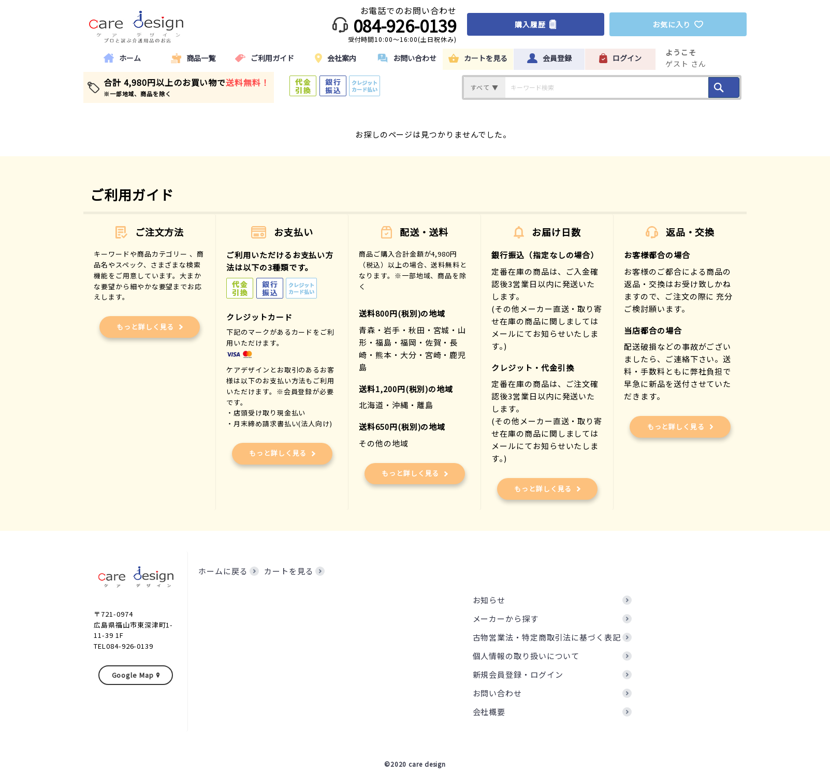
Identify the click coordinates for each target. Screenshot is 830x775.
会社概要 (489, 711)
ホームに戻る (222, 570)
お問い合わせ (497, 693)
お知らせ (489, 599)
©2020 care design (415, 763)
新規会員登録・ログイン (518, 674)
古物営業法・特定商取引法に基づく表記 (547, 637)
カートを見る (288, 570)
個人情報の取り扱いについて (526, 655)
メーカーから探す (505, 618)
